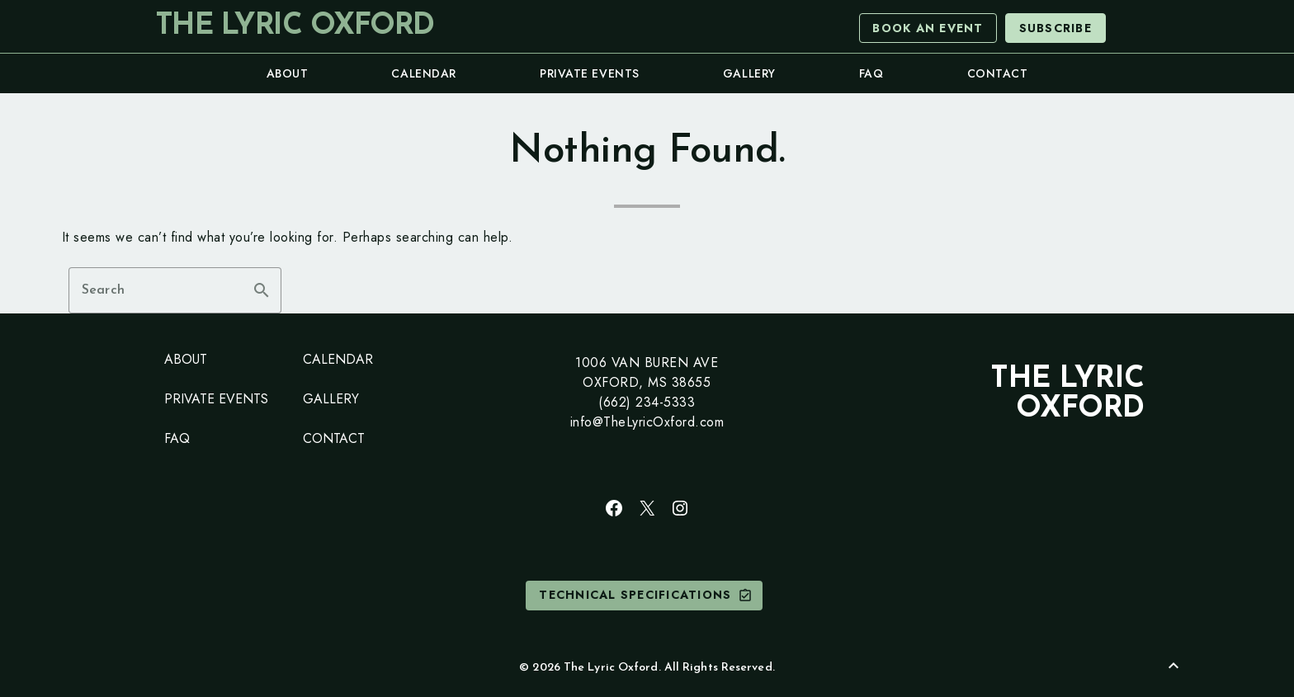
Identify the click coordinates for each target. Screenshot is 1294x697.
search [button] (262, 290)
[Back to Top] (1173, 666)
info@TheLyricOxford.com (647, 421)
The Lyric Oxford (294, 26)
